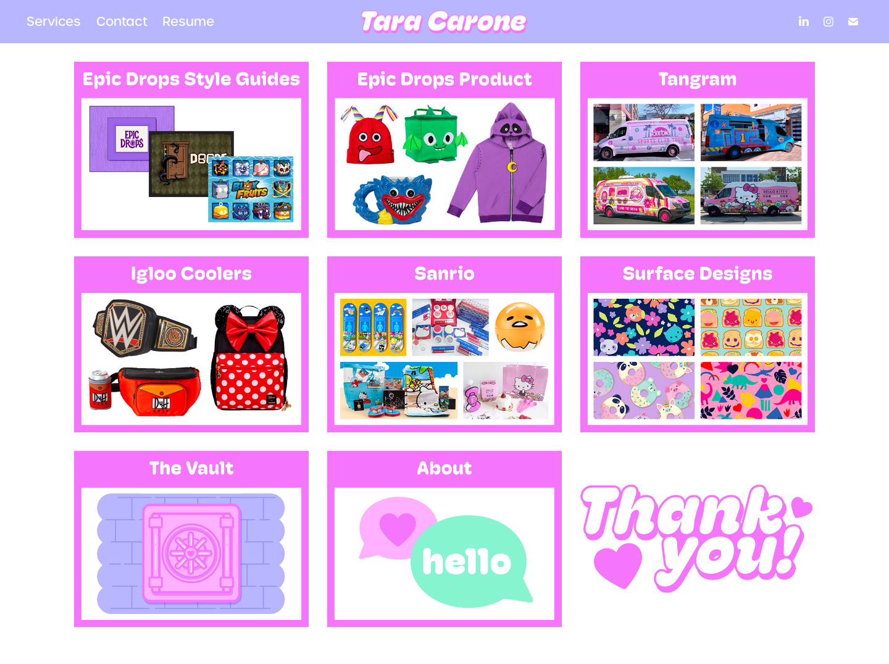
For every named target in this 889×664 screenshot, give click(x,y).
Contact (122, 22)
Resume (188, 22)
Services (54, 22)
